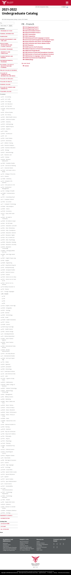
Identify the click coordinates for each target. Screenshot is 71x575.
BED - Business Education (8, 147)
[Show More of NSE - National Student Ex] (1, 424)
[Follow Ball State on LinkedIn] (53, 547)
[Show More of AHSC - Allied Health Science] (1, 117)
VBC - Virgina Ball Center (8, 502)
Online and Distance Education (10, 547)
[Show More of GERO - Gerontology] (1, 315)
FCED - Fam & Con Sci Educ (9, 277)
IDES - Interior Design (7, 331)
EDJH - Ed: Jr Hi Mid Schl (8, 237)
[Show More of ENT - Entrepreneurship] (1, 267)
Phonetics (28, 45)
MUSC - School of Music (8, 407)
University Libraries (24, 545)
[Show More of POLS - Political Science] (1, 449)
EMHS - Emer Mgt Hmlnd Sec (8, 255)
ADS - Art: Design (6, 101)
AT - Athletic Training (7, 143)
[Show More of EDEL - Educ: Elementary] (1, 228)
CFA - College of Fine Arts (8, 174)
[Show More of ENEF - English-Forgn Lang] (1, 258)
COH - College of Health (8, 191)
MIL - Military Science (7, 396)
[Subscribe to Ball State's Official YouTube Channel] (60, 544)
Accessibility (39, 545)
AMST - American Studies (8, 119)
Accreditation (5, 518)
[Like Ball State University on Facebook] (53, 544)
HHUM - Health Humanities (9, 319)
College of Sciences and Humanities (8, 88)
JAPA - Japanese (6, 364)
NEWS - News (5, 418)
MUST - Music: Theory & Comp (8, 415)
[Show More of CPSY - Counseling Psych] (1, 197)
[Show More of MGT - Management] (1, 394)
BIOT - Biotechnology (7, 152)
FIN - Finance (5, 289)
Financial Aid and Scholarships (9, 549)
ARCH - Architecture (7, 133)
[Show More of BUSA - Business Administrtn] (1, 159)
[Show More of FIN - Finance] (1, 289)
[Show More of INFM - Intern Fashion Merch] (1, 342)
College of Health (6, 81)
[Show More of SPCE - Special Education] (1, 474)
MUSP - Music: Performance (9, 412)
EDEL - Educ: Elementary (8, 228)
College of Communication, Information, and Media (8, 74)
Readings (28, 59)
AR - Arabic (5, 131)
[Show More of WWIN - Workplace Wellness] (1, 510)
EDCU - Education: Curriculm (9, 225)
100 (4, 296)
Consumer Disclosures (42, 547)
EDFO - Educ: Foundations (9, 230)
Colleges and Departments (9, 550)
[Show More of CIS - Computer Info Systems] (1, 181)
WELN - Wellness (6, 504)
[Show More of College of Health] (0, 81)
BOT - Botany (5, 157)
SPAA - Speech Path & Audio (9, 472)
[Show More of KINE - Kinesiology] (1, 369)
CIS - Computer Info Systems (7, 181)
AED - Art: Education (7, 104)
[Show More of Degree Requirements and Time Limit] (0, 39)
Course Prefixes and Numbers (7, 57)
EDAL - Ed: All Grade (7, 223)
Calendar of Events (24, 543)
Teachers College (6, 91)
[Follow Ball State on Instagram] (63, 544)
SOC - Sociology (6, 467)
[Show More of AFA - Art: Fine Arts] (1, 106)
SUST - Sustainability (7, 486)
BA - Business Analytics (8, 145)
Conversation (30, 34)
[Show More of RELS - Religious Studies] (1, 455)
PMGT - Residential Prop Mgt (8, 446)
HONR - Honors (6, 324)
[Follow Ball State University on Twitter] (57, 544)
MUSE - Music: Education (8, 410)
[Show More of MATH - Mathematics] (1, 382)
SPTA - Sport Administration (9, 481)
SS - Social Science (7, 483)
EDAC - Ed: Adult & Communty (7, 218)
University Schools (6, 515)
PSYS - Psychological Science (7, 452)
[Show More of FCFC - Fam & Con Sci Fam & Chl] (1, 279)
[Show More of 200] (2, 298)
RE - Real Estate (6, 458)
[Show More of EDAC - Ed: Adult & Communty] (1, 217)
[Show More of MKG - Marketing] (1, 399)
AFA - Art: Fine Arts (7, 106)
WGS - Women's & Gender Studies (8, 507)
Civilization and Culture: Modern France (37, 43)
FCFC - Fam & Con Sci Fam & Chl (9, 280)
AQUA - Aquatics (6, 129)
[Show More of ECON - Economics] (1, 211)
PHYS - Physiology (6, 441)
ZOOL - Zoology (6, 512)
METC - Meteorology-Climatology (7, 391)
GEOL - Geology (6, 310)
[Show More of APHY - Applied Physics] (1, 126)
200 (4, 298)
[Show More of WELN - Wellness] (1, 504)
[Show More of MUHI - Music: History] (1, 405)
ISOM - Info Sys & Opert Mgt (8, 359)
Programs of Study (6, 30)
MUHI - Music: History (7, 405)
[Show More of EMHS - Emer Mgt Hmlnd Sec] (1, 254)
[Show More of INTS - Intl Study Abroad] (1, 353)
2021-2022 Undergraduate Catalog (9, 19)
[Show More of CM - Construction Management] (1, 187)
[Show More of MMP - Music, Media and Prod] (1, 401)
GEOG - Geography (7, 308)
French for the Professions (33, 47)
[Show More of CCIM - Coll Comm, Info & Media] (1, 170)
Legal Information (42, 572)
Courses (19, 19)
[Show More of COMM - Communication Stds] (1, 193)
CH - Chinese (5, 176)
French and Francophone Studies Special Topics (39, 40)
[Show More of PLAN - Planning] (1, 443)
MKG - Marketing (6, 399)
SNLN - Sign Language (8, 465)
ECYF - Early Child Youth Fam (8, 214)
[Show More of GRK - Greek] (1, 317)
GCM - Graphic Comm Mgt (9, 305)
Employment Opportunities (26, 547)
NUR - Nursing (5, 426)
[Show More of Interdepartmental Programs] (0, 60)
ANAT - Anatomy (6, 121)
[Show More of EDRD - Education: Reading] (1, 242)
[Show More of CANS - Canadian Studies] (1, 163)
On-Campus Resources (25, 550)
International (6, 546)
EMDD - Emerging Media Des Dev (8, 251)
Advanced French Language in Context (36, 38)
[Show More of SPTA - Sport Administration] (1, 481)
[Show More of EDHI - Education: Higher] (1, 235)
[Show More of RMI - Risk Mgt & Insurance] (1, 460)
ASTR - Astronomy (7, 140)
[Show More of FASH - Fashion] (1, 274)
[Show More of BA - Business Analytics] (1, 145)
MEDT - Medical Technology (9, 388)
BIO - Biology (5, 150)
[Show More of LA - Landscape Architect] (1, 371)
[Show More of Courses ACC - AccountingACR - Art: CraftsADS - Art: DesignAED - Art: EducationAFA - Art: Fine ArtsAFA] (0, 94)
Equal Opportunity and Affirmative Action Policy (28, 572)
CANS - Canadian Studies (8, 163)
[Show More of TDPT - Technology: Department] (1, 492)
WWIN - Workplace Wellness (9, 510)
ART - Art (4, 136)
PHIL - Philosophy (6, 436)
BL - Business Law (7, 154)
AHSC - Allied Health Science (9, 117)
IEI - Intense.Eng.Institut (8, 336)
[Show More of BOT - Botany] (1, 157)
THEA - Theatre (6, 499)
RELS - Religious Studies (8, 455)
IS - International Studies (8, 356)
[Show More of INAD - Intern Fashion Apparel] (1, 338)
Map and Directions (24, 541)
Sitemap (55, 572)
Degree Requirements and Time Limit (8, 40)
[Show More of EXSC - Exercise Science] (1, 272)
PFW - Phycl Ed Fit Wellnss (9, 434)
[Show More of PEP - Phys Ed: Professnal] (1, 431)
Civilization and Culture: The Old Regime (37, 41)
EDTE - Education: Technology (6, 247)
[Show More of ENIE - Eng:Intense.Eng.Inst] (1, 265)
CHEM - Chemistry (6, 178)
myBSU (38, 541)
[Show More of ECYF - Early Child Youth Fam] (1, 213)
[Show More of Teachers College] (0, 91)
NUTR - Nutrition (6, 429)
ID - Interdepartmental (8, 334)
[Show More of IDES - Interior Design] (1, 331)
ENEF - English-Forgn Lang (9, 258)
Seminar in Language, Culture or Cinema (37, 56)
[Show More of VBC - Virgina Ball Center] (1, 502)
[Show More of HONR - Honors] (1, 324)
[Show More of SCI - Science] (1, 462)
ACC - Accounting (6, 97)
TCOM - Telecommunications (7, 489)
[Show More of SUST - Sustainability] (1, 486)
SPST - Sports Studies (7, 479)
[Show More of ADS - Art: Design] (1, 101)
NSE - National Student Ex (8, 424)
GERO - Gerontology (7, 315)
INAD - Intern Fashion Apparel (7, 339)
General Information (7, 33)
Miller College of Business (9, 70)
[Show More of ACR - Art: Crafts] (1, 99)
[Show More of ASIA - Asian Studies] (1, 138)
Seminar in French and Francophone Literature (39, 54)
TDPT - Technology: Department (7, 493)
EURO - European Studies (8, 270)
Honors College (5, 84)
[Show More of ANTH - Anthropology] (1, 124)
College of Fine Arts (7, 78)
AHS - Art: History (6, 114)
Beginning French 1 (31, 27)
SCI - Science (5, 462)
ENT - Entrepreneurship (8, 267)
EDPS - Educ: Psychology (8, 239)
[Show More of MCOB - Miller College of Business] (1, 384)
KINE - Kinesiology (7, 369)
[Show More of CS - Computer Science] (1, 199)
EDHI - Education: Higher (8, 235)
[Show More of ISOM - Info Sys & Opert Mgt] (1, 358)
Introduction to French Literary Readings (37, 49)
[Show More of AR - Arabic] (1, 131)
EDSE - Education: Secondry (9, 244)
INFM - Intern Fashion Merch (7, 343)
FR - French (5, 293)
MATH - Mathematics (7, 382)
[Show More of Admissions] (0, 36)
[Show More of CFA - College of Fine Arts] (1, 174)
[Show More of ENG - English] (1, 260)
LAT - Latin (5, 376)
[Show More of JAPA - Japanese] (1, 364)
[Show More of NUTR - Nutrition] (1, 429)
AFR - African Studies (7, 112)
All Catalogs (5, 529)
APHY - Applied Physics (8, 126)
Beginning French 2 (31, 29)
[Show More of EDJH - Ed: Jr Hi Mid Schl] (1, 237)
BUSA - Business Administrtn (6, 160)
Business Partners (41, 543)
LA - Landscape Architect (8, 371)
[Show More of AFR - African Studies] (1, 112)
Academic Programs (7, 49)
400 (4, 303)
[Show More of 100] (2, 296)
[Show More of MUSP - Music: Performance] (1, 412)
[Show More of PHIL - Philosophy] (1, 436)
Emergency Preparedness (42, 544)
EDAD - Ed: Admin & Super (9, 221)
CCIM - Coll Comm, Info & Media (8, 171)
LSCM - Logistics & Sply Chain (8, 379)
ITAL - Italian (5, 362)
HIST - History (5, 322)
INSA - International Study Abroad (8, 346)
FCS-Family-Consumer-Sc (8, 286)
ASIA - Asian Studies (7, 138)
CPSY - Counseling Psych (8, 197)
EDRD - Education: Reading (9, 242)
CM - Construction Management (6, 188)
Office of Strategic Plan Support (27, 548)
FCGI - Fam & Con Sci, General (8, 283)
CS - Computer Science (8, 199)
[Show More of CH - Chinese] (1, 176)
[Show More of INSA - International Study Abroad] (1, 346)
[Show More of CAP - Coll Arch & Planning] (1, 165)
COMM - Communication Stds (8, 194)
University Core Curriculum (5, 52)
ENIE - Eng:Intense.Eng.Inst (9, 265)
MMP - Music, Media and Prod (8, 402)
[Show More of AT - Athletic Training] (1, 143)
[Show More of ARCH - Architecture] (1, 133)
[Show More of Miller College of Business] (0, 70)
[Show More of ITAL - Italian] (1, 362)
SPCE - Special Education (8, 474)
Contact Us (22, 544)
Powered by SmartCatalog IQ (63, 572)
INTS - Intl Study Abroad (8, 353)
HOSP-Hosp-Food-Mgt (8, 326)
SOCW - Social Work (7, 469)
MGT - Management (7, 394)
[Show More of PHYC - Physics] (1, 438)
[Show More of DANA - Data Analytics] (1, 206)
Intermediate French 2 (32, 32)
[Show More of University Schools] (0, 515)
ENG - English (5, 260)
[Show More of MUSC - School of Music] (1, 407)
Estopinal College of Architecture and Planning (7, 66)
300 (4, 301)
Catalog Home (5, 523)
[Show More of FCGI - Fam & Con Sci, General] (1, 283)
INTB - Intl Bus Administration (6, 350)
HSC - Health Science (7, 329)
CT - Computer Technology (9, 204)
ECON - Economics (7, 211)
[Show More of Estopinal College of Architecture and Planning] (0, 64)
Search (10, 25)
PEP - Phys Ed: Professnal (8, 431)
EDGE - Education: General (9, 232)
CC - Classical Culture (7, 168)
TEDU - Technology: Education (7, 496)
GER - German (5, 312)
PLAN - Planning (6, 443)
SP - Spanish (5, 476)
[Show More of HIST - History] (1, 322)
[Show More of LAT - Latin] (1, 376)
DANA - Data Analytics (8, 206)
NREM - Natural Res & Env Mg (9, 421)
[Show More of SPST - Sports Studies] (1, 479)
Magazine (39, 548)
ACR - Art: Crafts (6, 99)
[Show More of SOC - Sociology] (1, 467)
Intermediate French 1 (32, 31)
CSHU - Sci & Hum (6, 201)
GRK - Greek (5, 317)
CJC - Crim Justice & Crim (8, 184)
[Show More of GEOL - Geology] (1, 310)
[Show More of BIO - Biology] (1, 150)
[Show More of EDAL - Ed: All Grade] (1, 223)
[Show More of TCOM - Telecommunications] (1, 488)
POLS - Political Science (8, 449)
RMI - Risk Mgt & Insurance (9, 460)
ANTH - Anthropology (7, 124)
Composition (29, 36)
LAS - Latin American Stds (8, 373)
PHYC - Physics (6, 438)
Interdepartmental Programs (7, 61)
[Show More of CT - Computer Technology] (1, 204)
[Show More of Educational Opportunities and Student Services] (0, 43)
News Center (39, 550)
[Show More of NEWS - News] (1, 418)
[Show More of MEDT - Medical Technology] (1, 388)
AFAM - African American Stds (8, 109)
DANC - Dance (5, 208)
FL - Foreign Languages (8, 291)
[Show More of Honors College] (0, 84)
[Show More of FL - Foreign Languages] (1, 291)
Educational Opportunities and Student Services (6, 45)
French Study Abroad (31, 50)
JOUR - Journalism (6, 366)
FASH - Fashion (6, 274)
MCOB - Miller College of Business (8, 385)
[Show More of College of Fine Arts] (0, 78)
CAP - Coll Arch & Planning (9, 165)
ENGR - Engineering (7, 262)
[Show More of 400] (2, 303)
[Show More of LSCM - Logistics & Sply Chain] (1, 378)
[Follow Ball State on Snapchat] (57, 547)
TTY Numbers (49, 572)
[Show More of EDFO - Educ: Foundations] (1, 230)
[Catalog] (48, 7)
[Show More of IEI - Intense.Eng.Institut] (1, 336)
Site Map (3, 526)
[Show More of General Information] (0, 33)
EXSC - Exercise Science (8, 272)
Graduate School (6, 544)
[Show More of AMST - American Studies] (1, 119)
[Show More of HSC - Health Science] (1, 329)
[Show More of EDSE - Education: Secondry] (1, 244)
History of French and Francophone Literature (38, 52)
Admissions (4, 36)
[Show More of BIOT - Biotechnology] (1, 152)
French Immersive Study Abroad (35, 58)
